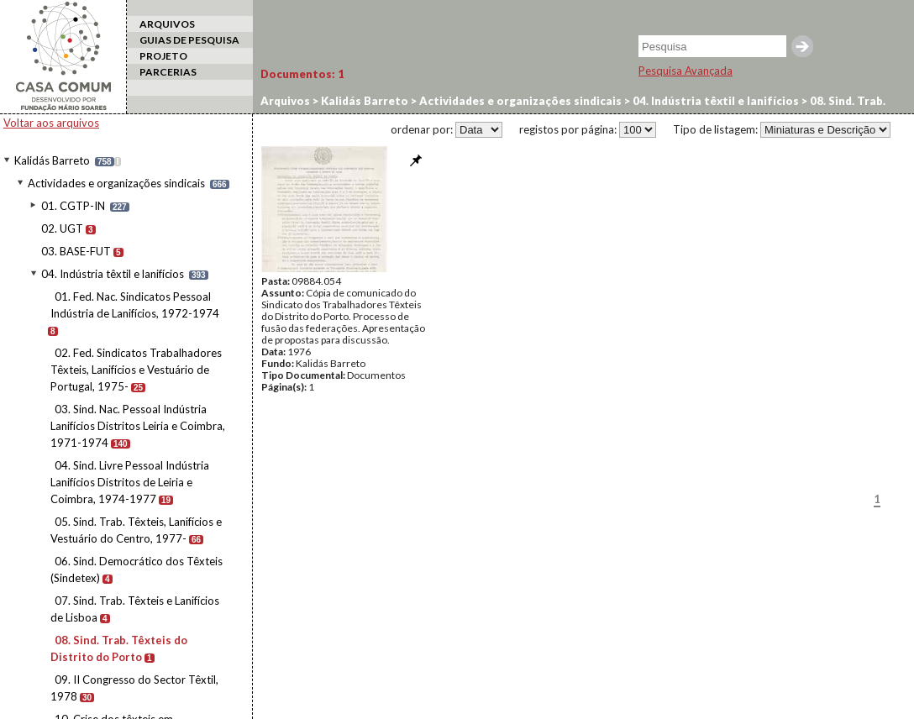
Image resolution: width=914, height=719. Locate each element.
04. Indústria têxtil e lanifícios (112, 274)
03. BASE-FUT (76, 251)
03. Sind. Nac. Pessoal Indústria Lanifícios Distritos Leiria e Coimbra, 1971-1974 (137, 425)
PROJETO (163, 56)
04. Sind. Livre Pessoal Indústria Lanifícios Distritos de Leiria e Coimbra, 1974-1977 (129, 482)
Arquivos (285, 101)
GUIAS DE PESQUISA (189, 40)
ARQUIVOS (167, 24)
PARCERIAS (168, 72)
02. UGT (62, 228)
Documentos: (302, 74)
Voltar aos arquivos (51, 122)
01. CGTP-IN (73, 206)
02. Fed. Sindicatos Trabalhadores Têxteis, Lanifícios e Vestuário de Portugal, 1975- (136, 369)
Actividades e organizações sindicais (116, 183)
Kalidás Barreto (52, 160)
